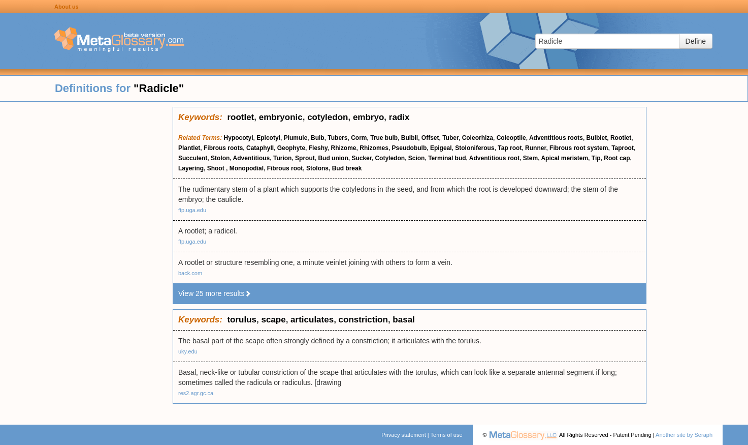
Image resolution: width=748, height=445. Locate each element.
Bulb (317, 137)
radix (399, 117)
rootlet (240, 117)
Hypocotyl (238, 137)
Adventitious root (494, 158)
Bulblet (597, 137)
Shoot (216, 168)
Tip (596, 158)
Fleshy (318, 148)
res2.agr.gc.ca (195, 393)
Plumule (296, 137)
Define (696, 41)
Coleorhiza (477, 137)
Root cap (617, 158)
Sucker (361, 158)
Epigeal (441, 148)
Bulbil (409, 137)
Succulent (192, 158)
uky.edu (188, 351)
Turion (282, 158)
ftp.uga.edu (192, 210)
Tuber (450, 137)
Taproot (622, 148)
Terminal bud (447, 158)
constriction (363, 319)
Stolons (317, 168)
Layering (191, 168)
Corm (359, 137)
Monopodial (247, 168)
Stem (530, 158)
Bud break (347, 168)
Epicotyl (268, 137)
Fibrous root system (578, 148)
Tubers (337, 137)
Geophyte (291, 148)
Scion (416, 158)
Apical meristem (564, 158)
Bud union (333, 158)
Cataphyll (260, 148)
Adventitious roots (556, 137)
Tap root (510, 148)
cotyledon (327, 117)
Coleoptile (511, 137)
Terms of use (447, 435)
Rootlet (620, 137)
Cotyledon (390, 158)
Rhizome (343, 148)
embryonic (281, 117)
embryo (368, 117)
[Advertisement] (86, 259)
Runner (535, 148)
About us (66, 7)
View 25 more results (214, 293)
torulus (241, 319)
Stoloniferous (474, 148)
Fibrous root (285, 168)
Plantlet (189, 148)
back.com (190, 273)
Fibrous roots (223, 148)
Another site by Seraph (684, 435)
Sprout (305, 158)
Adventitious (251, 158)
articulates (312, 319)
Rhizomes (374, 148)
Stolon (220, 158)
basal (403, 319)
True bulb (384, 137)
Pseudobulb (409, 148)
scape (273, 319)
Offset (430, 137)
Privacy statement (403, 435)
